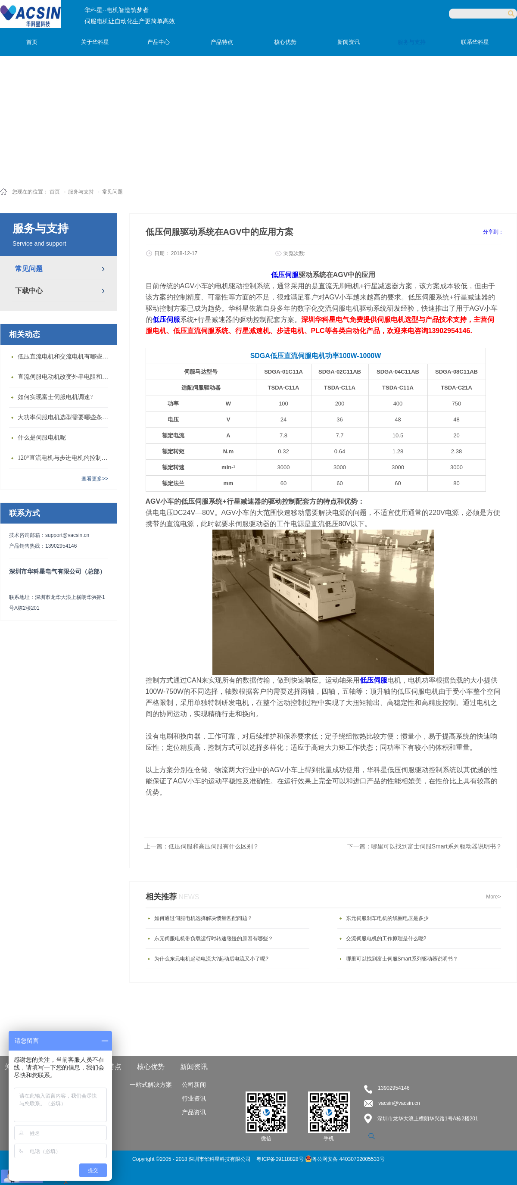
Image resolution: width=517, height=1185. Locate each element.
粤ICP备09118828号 (280, 1159)
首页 (31, 42)
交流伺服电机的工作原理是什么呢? (386, 939)
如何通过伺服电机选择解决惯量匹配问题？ (203, 918)
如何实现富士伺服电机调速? (55, 397)
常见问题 (112, 192)
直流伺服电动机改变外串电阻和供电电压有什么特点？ (65, 377)
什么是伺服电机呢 (42, 437)
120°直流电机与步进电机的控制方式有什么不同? (65, 458)
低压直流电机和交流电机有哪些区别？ (65, 356)
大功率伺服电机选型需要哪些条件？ (65, 417)
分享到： (493, 232)
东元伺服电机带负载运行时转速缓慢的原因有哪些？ (213, 939)
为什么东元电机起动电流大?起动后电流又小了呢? (211, 959)
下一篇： (424, 846)
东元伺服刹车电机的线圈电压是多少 (387, 918)
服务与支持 (81, 192)
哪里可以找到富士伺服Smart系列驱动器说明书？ (402, 959)
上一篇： (201, 846)
